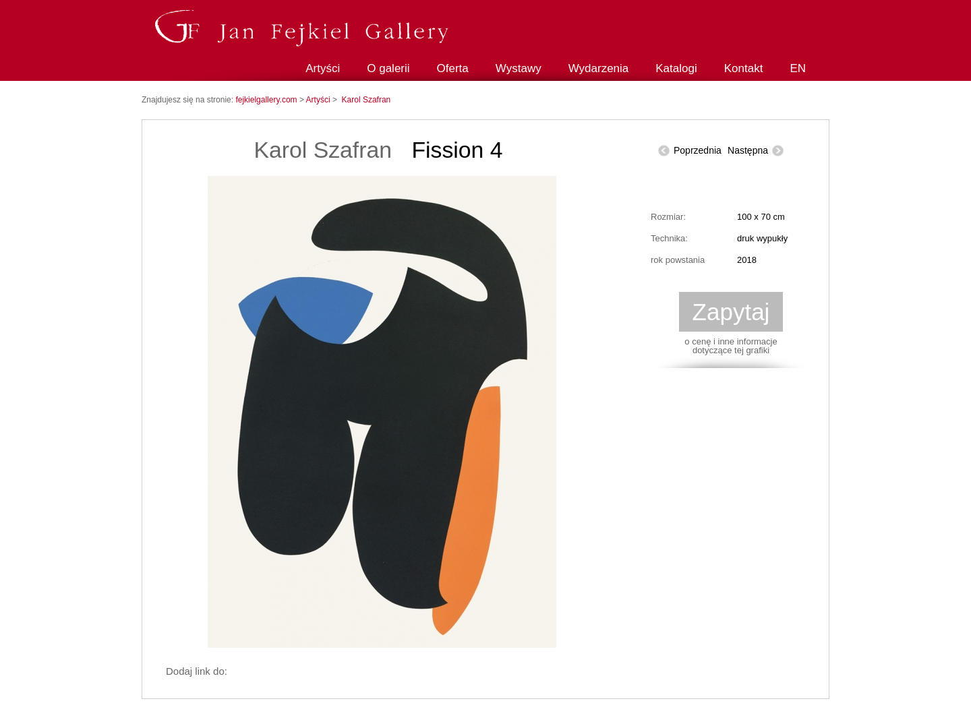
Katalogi (676, 68)
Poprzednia (698, 150)
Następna (748, 150)
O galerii (388, 68)
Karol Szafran (366, 99)
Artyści (322, 68)
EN (798, 68)
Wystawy (518, 68)
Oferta (453, 68)
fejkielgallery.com (267, 99)
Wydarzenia (598, 68)
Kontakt (743, 68)
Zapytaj (731, 312)
